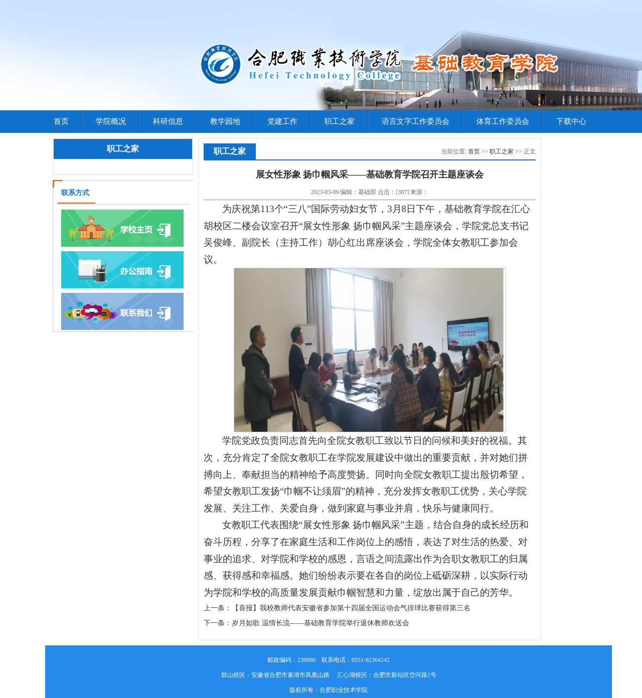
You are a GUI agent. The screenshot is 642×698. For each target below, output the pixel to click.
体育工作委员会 (502, 121)
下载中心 (571, 121)
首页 (61, 121)
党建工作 (282, 121)
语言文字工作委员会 (415, 121)
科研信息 (168, 121)
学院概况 (111, 121)
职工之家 (340, 121)
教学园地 (225, 121)
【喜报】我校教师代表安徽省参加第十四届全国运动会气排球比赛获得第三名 (351, 608)
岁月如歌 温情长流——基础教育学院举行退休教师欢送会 (320, 623)
